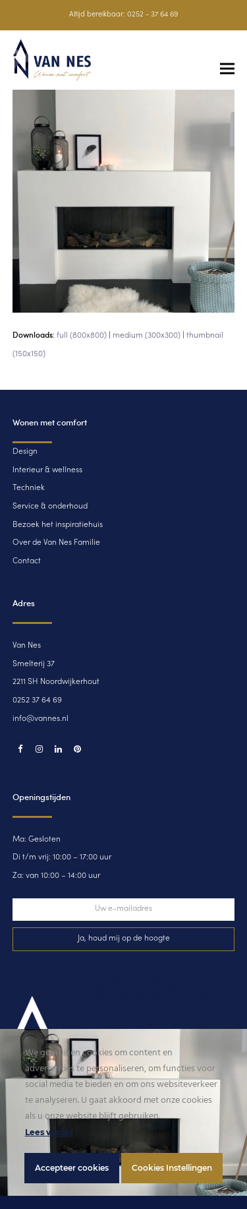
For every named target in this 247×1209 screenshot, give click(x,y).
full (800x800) (82, 336)
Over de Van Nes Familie (56, 543)
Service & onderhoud (50, 507)
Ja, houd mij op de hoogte (124, 939)
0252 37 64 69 (37, 700)
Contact (27, 561)
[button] (227, 69)
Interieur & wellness (47, 470)
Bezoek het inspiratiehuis (58, 525)
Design (25, 452)
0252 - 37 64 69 (152, 14)
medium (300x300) (146, 336)
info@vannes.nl (41, 719)
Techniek (29, 488)
